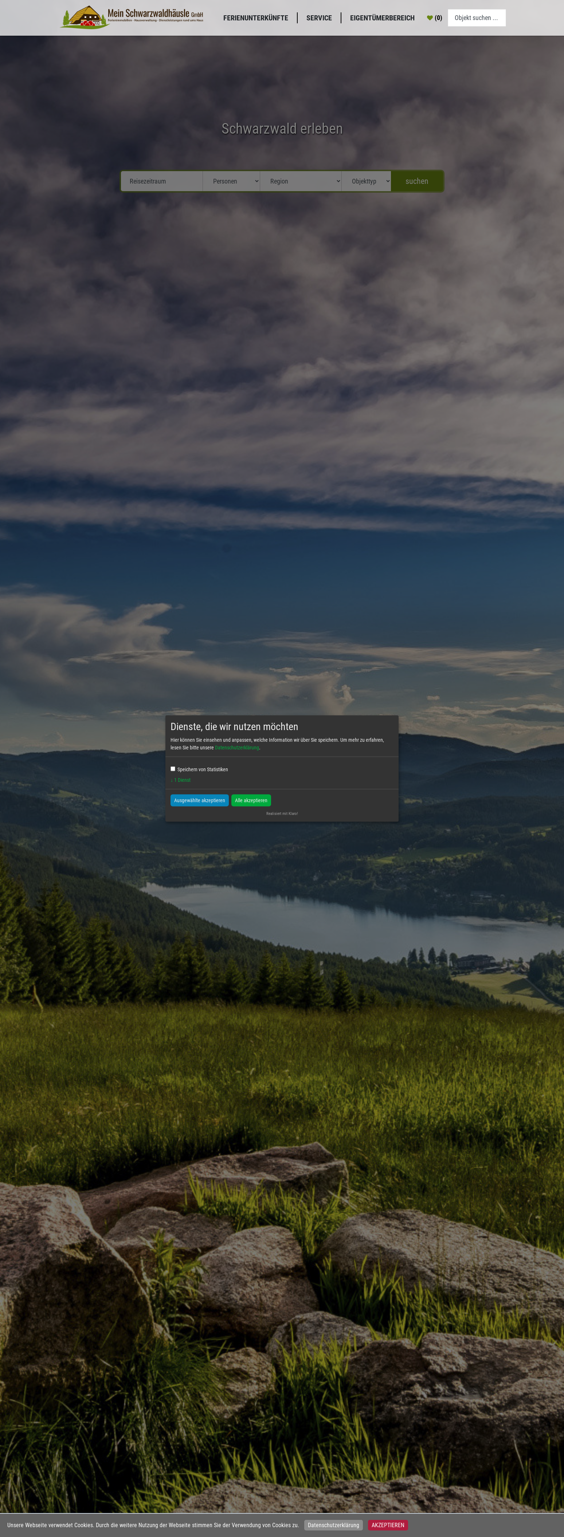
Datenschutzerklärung (333, 1525)
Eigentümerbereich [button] (382, 17)
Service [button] (319, 17)
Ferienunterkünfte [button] (255, 17)
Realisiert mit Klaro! (282, 813)
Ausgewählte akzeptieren (199, 800)
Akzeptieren (388, 1525)
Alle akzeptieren (251, 800)
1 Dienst (181, 780)
